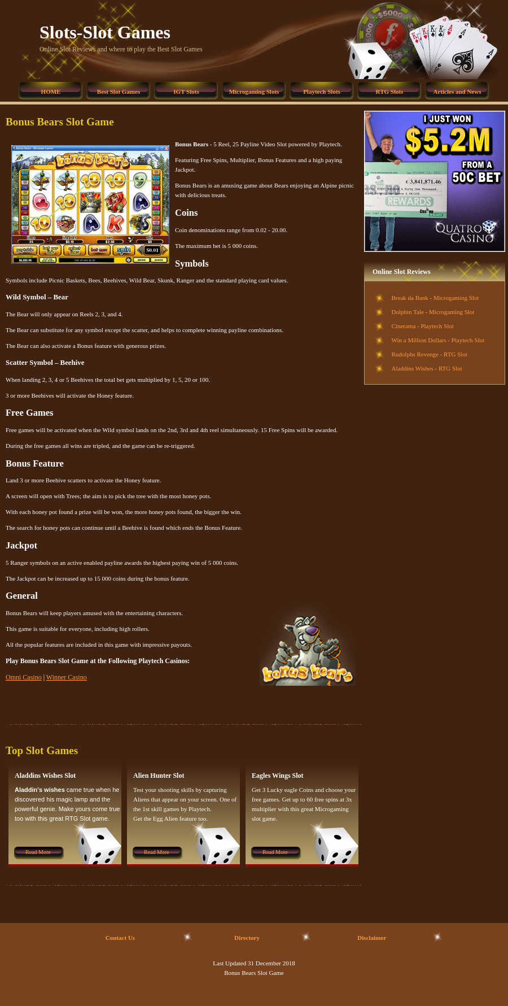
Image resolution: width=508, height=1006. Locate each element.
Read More (38, 852)
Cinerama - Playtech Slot (423, 326)
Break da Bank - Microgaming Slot (435, 297)
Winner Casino (66, 677)
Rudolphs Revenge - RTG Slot (429, 354)
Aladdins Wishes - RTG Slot (427, 368)
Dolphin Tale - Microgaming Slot (433, 311)
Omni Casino (24, 677)
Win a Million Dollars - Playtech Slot (438, 340)
